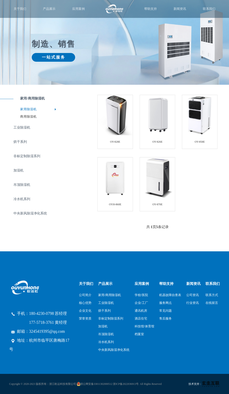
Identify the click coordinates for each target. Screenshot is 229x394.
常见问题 (165, 310)
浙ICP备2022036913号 (126, 384)
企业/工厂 (141, 303)
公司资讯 (192, 295)
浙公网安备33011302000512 (96, 384)
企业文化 (85, 310)
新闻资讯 (180, 9)
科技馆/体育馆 (144, 326)
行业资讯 (192, 303)
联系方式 (212, 295)
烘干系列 (104, 310)
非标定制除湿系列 (110, 318)
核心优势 (85, 303)
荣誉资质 (85, 318)
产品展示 (49, 9)
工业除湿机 (106, 303)
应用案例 (78, 9)
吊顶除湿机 (106, 334)
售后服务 (165, 318)
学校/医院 (141, 295)
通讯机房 (141, 310)
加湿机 (103, 326)
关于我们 (20, 9)
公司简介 (85, 295)
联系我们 (209, 9)
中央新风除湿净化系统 (113, 350)
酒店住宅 (141, 318)
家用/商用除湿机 (109, 295)
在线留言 (212, 303)
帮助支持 (150, 9)
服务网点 (165, 303)
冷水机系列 (106, 342)
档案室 (139, 334)
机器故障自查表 (170, 295)
